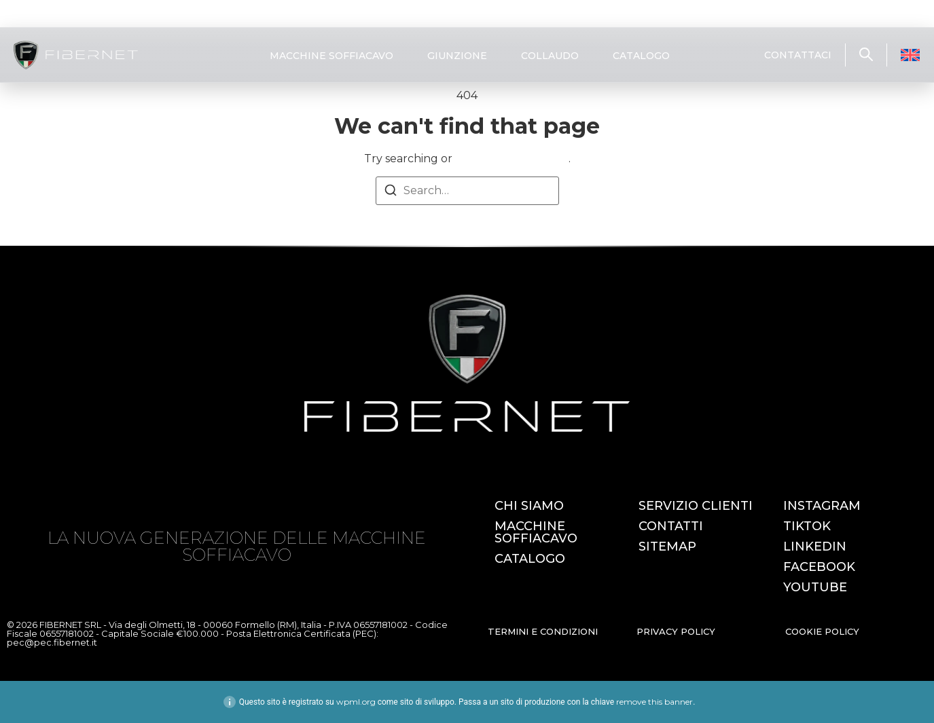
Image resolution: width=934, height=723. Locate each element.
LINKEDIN (814, 546)
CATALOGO (641, 56)
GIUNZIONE (457, 56)
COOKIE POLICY (822, 631)
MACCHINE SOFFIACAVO (331, 56)
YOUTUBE (815, 587)
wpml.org (356, 702)
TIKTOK (807, 526)
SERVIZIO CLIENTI (696, 505)
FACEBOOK (819, 566)
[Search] (390, 192)
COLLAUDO (550, 56)
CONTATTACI (797, 55)
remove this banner (654, 702)
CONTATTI (671, 526)
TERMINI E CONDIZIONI (543, 631)
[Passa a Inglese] (910, 55)
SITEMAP (667, 546)
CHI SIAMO (529, 505)
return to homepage (512, 158)
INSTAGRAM (822, 505)
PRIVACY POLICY (675, 631)
